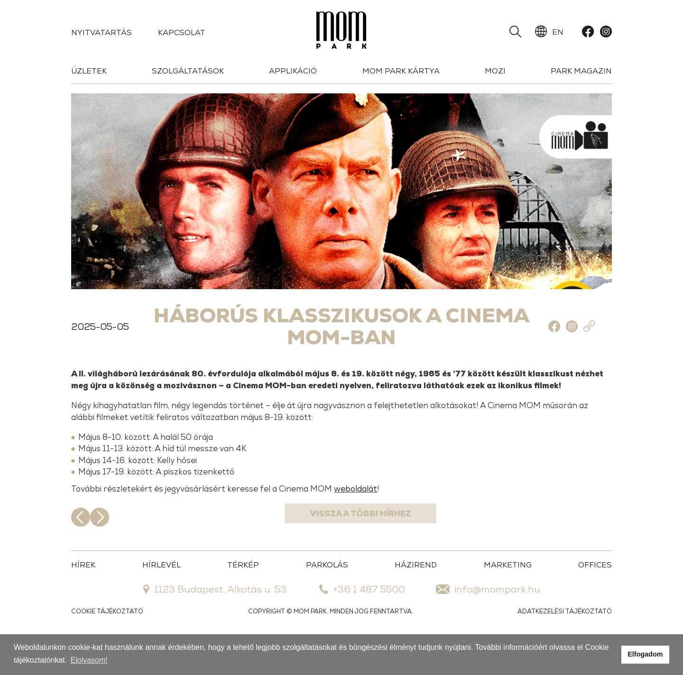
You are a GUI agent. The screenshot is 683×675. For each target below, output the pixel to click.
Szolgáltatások (188, 71)
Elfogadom (645, 654)
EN (549, 32)
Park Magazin (581, 71)
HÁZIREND (416, 598)
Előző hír (80, 550)
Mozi (495, 71)
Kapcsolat (181, 32)
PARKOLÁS (327, 598)
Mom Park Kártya (401, 71)
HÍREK (83, 598)
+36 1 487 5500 (362, 623)
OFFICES (595, 598)
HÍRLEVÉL (161, 598)
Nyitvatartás (101, 32)
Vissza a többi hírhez (341, 551)
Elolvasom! (89, 660)
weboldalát (408, 522)
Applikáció (293, 71)
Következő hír (602, 550)
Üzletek (89, 71)
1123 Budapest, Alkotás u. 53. (215, 623)
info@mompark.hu (488, 623)
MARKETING (508, 598)
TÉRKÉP (243, 598)
